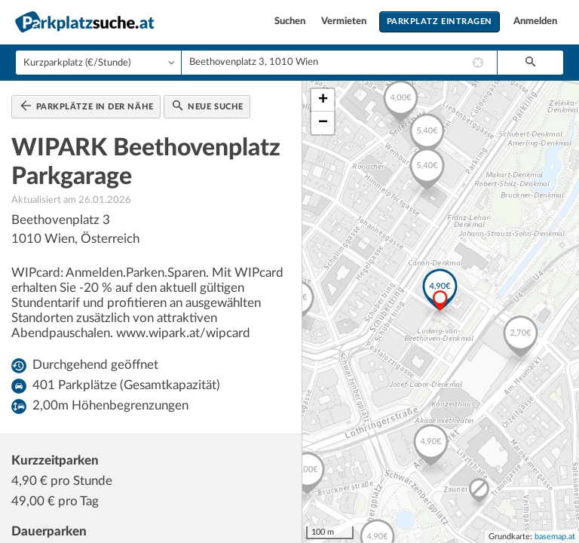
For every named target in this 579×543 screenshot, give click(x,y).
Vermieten (345, 21)
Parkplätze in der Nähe (87, 105)
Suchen (291, 21)
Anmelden (535, 21)
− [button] (323, 123)
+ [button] (323, 100)
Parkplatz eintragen (439, 21)
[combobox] (339, 62)
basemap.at (555, 536)
